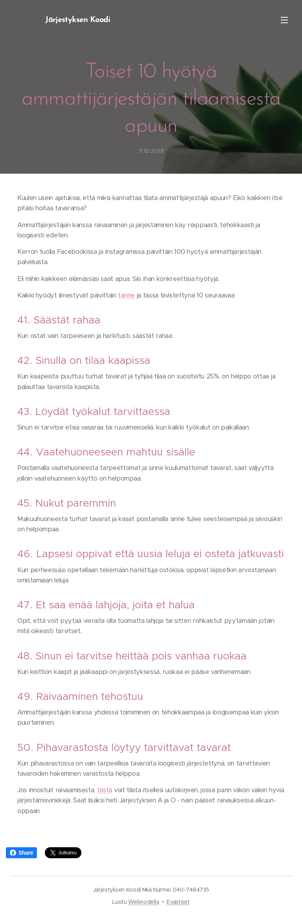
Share (21, 853)
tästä (104, 790)
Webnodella (143, 901)
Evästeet (178, 901)
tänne (126, 295)
